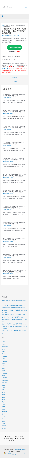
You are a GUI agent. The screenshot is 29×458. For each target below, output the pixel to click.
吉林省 (3, 351)
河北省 (11, 113)
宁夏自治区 (4, 361)
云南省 (3, 344)
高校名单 (4, 425)
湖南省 (11, 193)
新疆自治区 (4, 382)
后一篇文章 (14, 81)
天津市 (3, 358)
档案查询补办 (9, 35)
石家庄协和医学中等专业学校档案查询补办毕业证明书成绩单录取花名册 (14, 111)
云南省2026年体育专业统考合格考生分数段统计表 (14, 324)
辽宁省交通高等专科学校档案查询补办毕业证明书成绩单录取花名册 (14, 175)
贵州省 (3, 414)
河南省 (11, 161)
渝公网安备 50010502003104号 (12, 453)
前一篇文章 (14, 77)
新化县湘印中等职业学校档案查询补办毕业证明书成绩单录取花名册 (14, 191)
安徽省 (4, 145)
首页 (3, 25)
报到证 (3, 375)
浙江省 (3, 397)
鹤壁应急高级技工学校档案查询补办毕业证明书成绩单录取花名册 (14, 271)
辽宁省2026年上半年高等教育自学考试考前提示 (13, 305)
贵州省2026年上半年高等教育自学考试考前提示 (13, 317)
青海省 (3, 423)
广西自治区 (4, 373)
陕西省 (3, 421)
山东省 (4, 97)
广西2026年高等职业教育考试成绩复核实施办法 (13, 307)
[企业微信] (8, 436)
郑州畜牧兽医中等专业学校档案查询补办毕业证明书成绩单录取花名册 (14, 159)
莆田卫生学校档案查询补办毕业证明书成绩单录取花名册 (14, 239)
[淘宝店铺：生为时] (18, 436)
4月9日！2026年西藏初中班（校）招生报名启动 (13, 314)
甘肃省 (3, 406)
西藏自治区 (4, 411)
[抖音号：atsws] (8, 438)
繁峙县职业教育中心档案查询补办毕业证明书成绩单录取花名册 (14, 207)
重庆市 (3, 418)
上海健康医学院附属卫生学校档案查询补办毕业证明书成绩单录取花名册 (14, 127)
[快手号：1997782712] (14, 440)
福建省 (11, 241)
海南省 (3, 399)
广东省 (4, 35)
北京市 (3, 349)
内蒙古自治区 (5, 346)
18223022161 (5, 68)
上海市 (4, 129)
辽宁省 (11, 177)
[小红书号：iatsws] (20, 438)
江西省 (3, 390)
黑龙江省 (4, 428)
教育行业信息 (5, 380)
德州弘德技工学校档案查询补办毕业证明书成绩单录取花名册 (14, 255)
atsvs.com (17, 447)
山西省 (4, 209)
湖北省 (3, 402)
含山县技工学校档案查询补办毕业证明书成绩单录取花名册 (14, 143)
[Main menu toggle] (26, 7)
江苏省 (3, 387)
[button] (2, 16)
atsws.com (11, 447)
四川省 (3, 354)
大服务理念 (4, 356)
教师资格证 (4, 378)
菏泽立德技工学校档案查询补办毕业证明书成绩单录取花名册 (14, 95)
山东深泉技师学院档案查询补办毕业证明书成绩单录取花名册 (14, 223)
